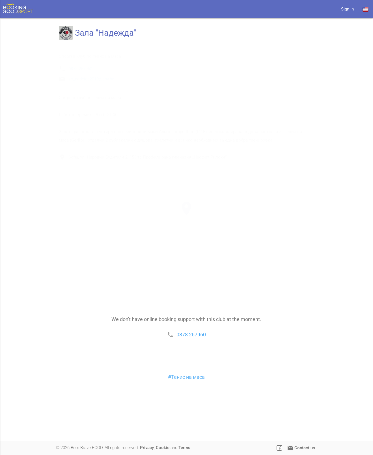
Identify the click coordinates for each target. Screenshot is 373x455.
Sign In (347, 9)
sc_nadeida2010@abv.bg (95, 101)
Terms (184, 447)
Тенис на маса (188, 416)
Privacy (147, 447)
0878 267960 (84, 91)
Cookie (162, 447)
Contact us (300, 448)
